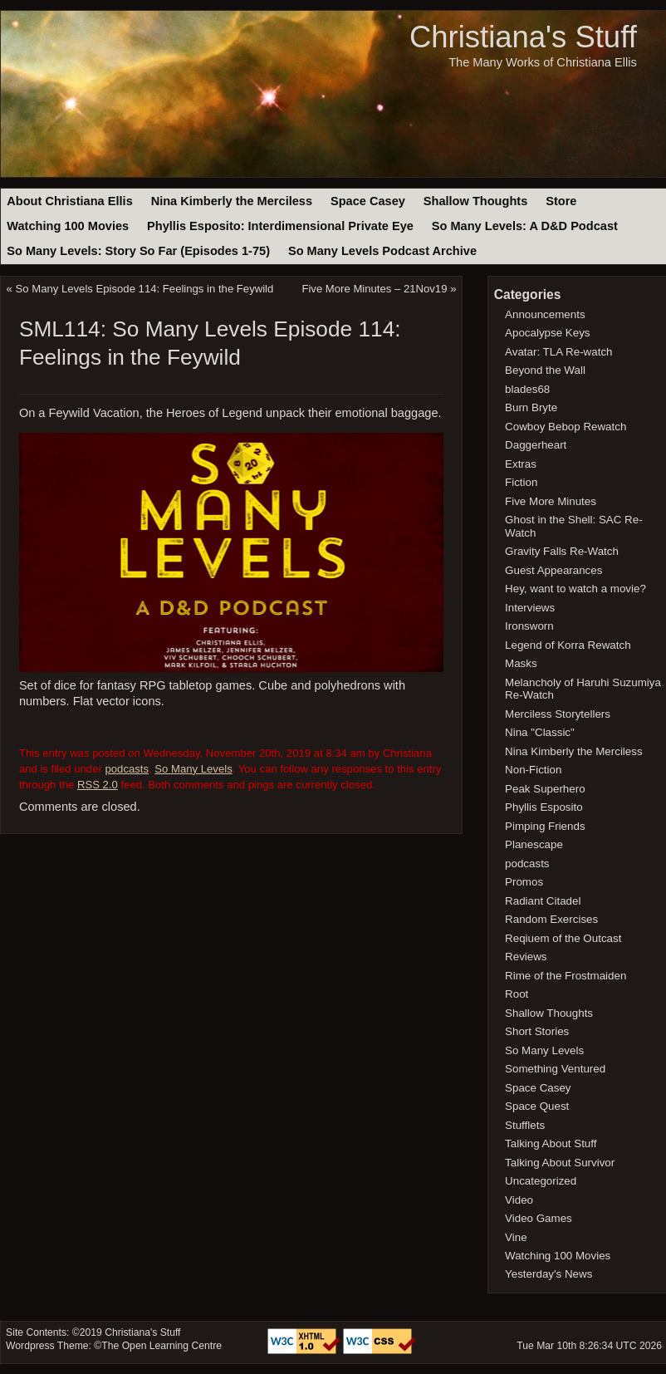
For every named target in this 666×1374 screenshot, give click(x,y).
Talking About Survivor (560, 1162)
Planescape (534, 844)
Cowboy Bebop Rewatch (565, 426)
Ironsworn (529, 626)
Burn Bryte (531, 407)
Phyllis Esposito (544, 807)
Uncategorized (540, 1181)
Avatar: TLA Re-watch (558, 352)
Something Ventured (555, 1068)
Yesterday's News (548, 1274)
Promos (524, 882)
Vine (516, 1237)
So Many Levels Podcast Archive (382, 251)
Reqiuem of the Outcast (563, 938)
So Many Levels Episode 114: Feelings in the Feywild (145, 288)
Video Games (538, 1218)
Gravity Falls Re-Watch (562, 551)
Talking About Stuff (550, 1143)
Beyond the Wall (545, 370)
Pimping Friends (545, 826)
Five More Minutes (550, 501)
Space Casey (368, 201)
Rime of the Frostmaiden (565, 975)
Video (519, 1200)
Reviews (525, 956)
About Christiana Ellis (69, 201)
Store (561, 201)
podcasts (127, 769)
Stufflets (525, 1125)
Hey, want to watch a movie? (575, 588)
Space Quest (537, 1106)
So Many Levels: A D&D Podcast (525, 226)
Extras (520, 464)
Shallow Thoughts (476, 201)
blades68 (527, 389)
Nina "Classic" (540, 732)
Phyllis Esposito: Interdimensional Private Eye (280, 226)
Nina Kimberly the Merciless (231, 201)
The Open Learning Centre (161, 1346)
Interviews (530, 607)
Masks (521, 663)
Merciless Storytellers (557, 714)
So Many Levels (193, 769)
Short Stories (537, 1031)
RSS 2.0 (97, 784)
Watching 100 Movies (68, 226)
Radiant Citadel (542, 901)
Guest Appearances (553, 570)
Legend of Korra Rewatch (568, 645)
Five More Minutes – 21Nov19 (374, 288)
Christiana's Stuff (523, 37)
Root (516, 994)
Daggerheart (535, 445)
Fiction (521, 482)
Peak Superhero (545, 789)
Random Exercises (551, 919)
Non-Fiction (533, 769)
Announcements (545, 314)
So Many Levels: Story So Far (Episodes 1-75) (138, 251)
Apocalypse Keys (547, 332)
